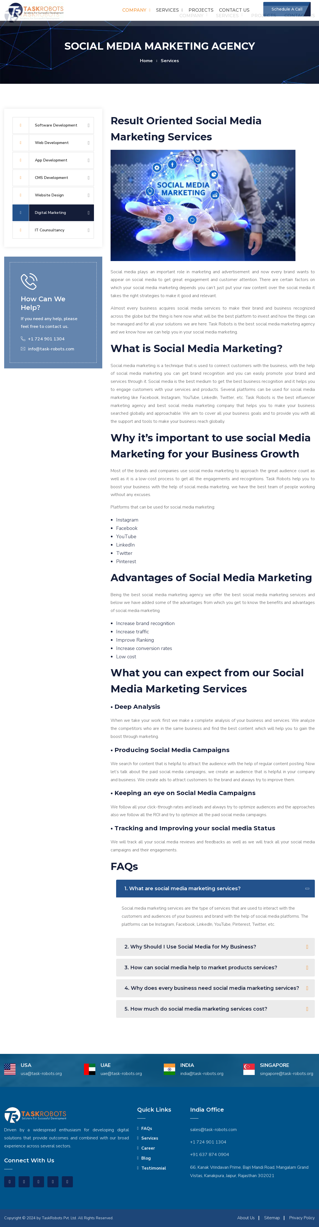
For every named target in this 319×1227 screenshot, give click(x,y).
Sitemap (272, 1218)
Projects (200, 10)
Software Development (44, 125)
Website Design (38, 195)
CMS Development (40, 177)
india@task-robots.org (201, 1074)
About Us (246, 1218)
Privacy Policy (302, 1218)
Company (134, 10)
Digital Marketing (39, 212)
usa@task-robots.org (41, 1074)
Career (148, 1148)
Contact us (234, 10)
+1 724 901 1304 (208, 1142)
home (146, 61)
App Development (39, 160)
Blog (146, 1158)
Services (167, 10)
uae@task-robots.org (121, 1074)
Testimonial (153, 1168)
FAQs (146, 1128)
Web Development (40, 143)
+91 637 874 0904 (209, 1155)
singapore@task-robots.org (286, 1074)
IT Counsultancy (38, 230)
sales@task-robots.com (213, 1130)
